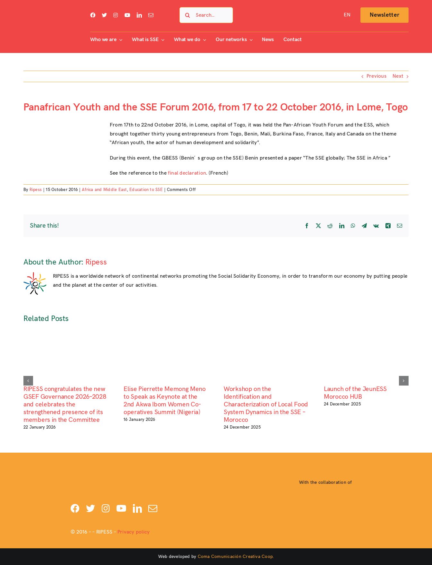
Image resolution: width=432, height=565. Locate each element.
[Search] (187, 15)
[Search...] (206, 15)
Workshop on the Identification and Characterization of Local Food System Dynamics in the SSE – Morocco (266, 404)
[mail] (150, 15)
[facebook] (92, 15)
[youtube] (127, 15)
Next (398, 76)
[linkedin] (139, 15)
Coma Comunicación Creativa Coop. (236, 556)
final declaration (187, 173)
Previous (376, 76)
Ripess (36, 189)
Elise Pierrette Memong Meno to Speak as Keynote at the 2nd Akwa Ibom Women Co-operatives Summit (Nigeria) (165, 400)
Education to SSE (146, 189)
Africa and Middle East (104, 189)
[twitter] (104, 15)
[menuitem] (347, 15)
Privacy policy (133, 532)
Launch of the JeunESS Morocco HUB (355, 393)
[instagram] (115, 15)
